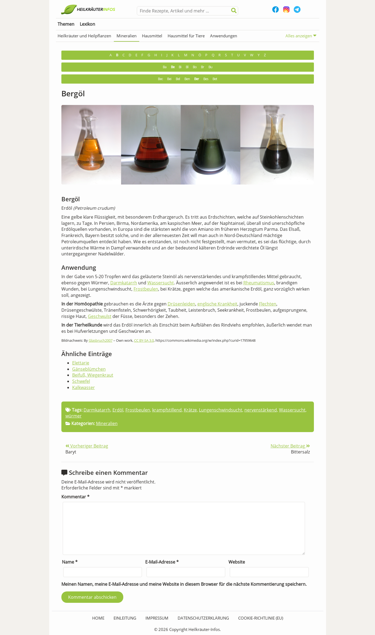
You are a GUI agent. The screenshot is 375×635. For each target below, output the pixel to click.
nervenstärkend (260, 410)
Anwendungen (223, 35)
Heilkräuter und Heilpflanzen (84, 35)
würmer (73, 416)
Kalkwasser (83, 387)
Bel (178, 79)
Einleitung (125, 618)
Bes (205, 79)
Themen (66, 24)
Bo (195, 67)
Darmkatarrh (123, 283)
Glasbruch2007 (100, 340)
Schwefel (81, 381)
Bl (187, 67)
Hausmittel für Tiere (186, 35)
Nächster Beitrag (290, 446)
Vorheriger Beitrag (86, 446)
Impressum (156, 618)
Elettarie (80, 363)
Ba (164, 67)
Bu (210, 67)
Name (70, 562)
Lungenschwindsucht (220, 410)
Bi (180, 67)
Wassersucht (160, 283)
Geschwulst (99, 316)
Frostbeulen (146, 289)
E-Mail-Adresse (162, 562)
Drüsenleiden (181, 304)
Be (172, 67)
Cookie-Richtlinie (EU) (260, 618)
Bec (160, 79)
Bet (215, 79)
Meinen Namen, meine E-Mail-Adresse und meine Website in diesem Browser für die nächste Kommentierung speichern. (184, 584)
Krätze (190, 410)
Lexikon (87, 24)
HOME (98, 618)
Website (236, 562)
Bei (169, 79)
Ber (196, 79)
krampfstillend (167, 410)
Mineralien (127, 35)
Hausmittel (152, 35)
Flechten (267, 304)
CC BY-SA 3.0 (144, 340)
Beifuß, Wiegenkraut (92, 375)
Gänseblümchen (89, 369)
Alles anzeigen (301, 35)
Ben (187, 79)
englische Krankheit (217, 304)
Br (202, 67)
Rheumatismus (258, 283)
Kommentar (75, 497)
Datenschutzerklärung (203, 618)
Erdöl (117, 410)
